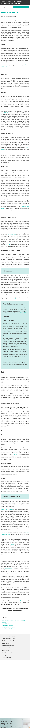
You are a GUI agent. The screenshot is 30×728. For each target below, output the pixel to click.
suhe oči (8, 244)
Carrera (27, 376)
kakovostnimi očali (11, 234)
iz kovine (12, 544)
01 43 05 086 (6, 3)
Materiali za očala (6, 623)
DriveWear (6, 113)
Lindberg (15, 454)
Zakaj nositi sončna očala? (8, 627)
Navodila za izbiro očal (15, 298)
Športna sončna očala (7, 625)
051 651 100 (17, 3)
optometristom (8, 568)
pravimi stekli (5, 532)
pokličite (20, 600)
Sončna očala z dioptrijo (7, 509)
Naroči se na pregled (21, 7)
